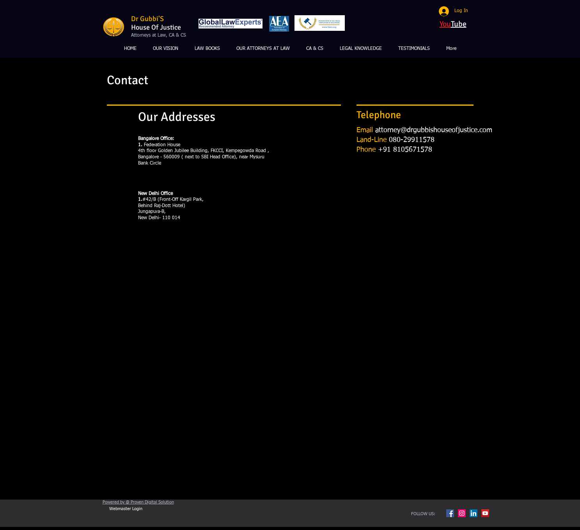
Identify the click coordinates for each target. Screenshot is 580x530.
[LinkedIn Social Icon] (473, 513)
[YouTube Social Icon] (485, 513)
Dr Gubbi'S (147, 18)
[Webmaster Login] (126, 509)
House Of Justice (156, 27)
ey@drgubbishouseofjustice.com (443, 130)
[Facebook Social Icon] (450, 513)
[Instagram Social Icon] (462, 513)
